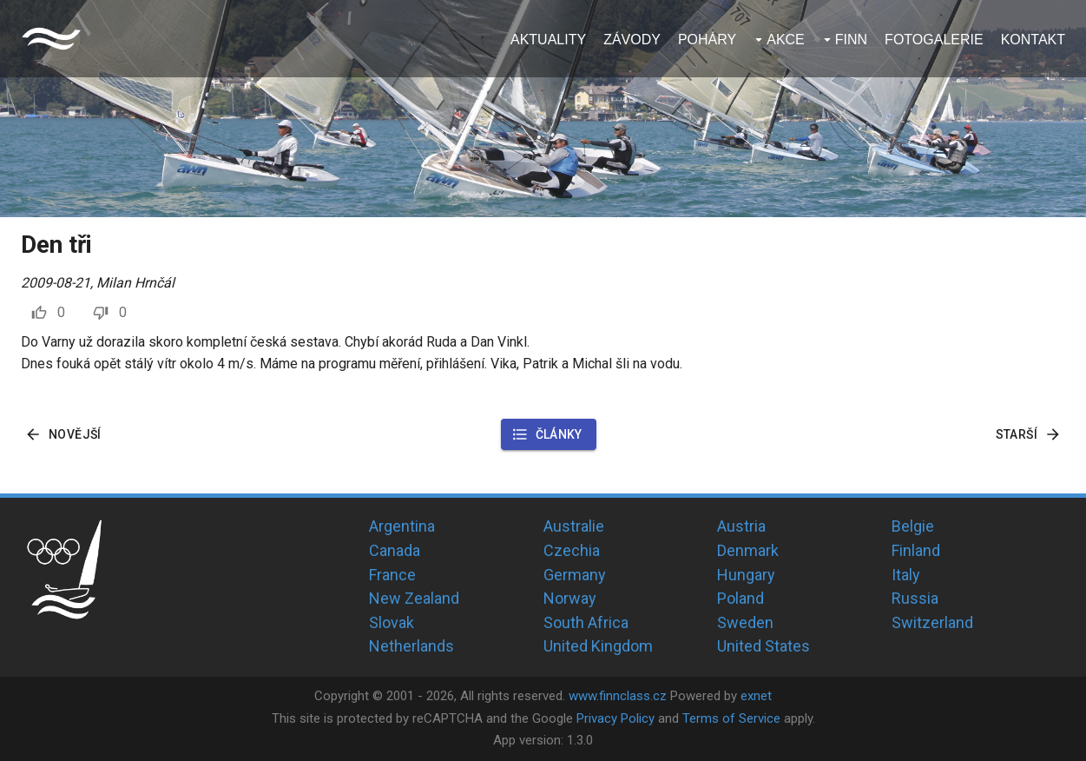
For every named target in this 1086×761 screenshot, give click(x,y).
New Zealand (414, 598)
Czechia (571, 550)
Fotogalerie (934, 39)
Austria (741, 526)
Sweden (745, 622)
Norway (569, 598)
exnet (756, 696)
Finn (851, 39)
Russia (915, 598)
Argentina (402, 526)
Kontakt (1033, 39)
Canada (394, 550)
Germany (574, 575)
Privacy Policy (615, 718)
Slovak (391, 622)
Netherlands (411, 646)
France (392, 575)
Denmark (748, 550)
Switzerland (932, 622)
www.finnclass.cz (618, 696)
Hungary (746, 575)
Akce (786, 39)
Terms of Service (731, 718)
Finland (916, 550)
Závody (632, 39)
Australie (573, 526)
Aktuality (548, 39)
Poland (740, 598)
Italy (906, 575)
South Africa (586, 622)
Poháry (707, 39)
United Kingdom (598, 646)
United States (763, 646)
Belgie (913, 526)
